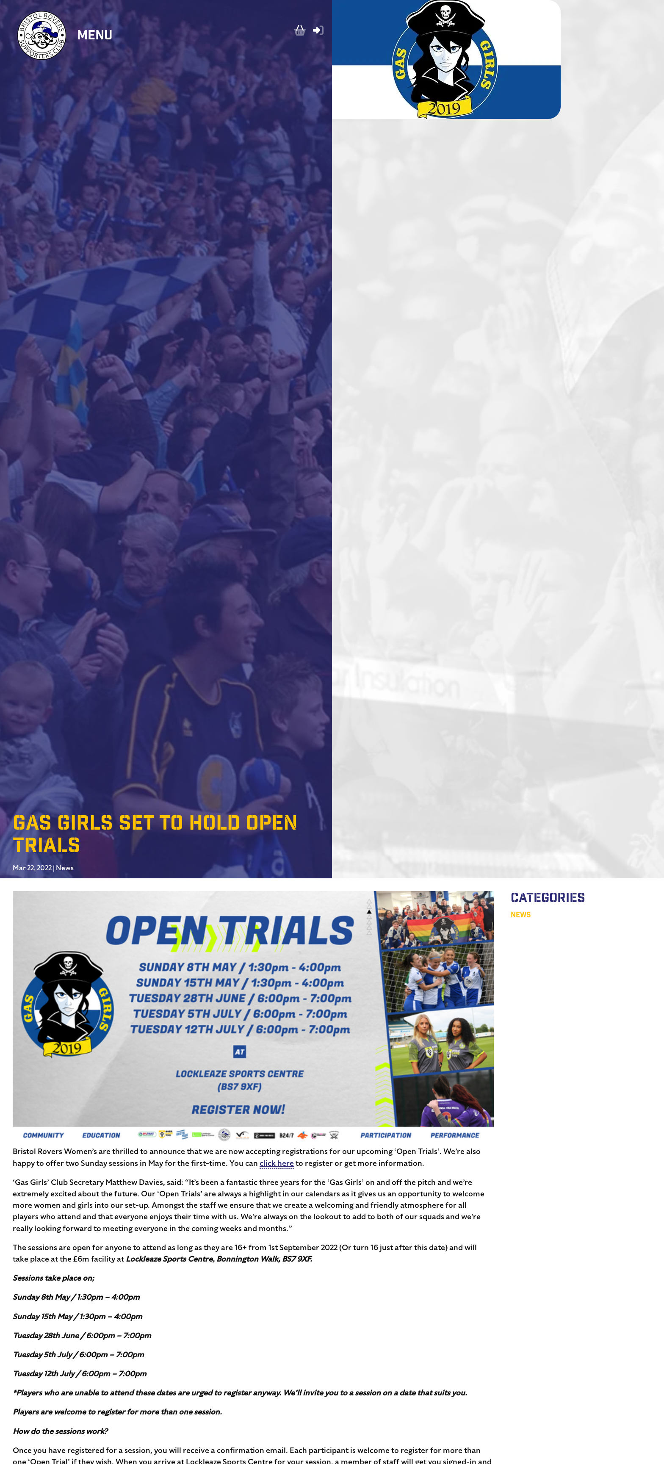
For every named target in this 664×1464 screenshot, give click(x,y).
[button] (253, 1018)
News (65, 868)
